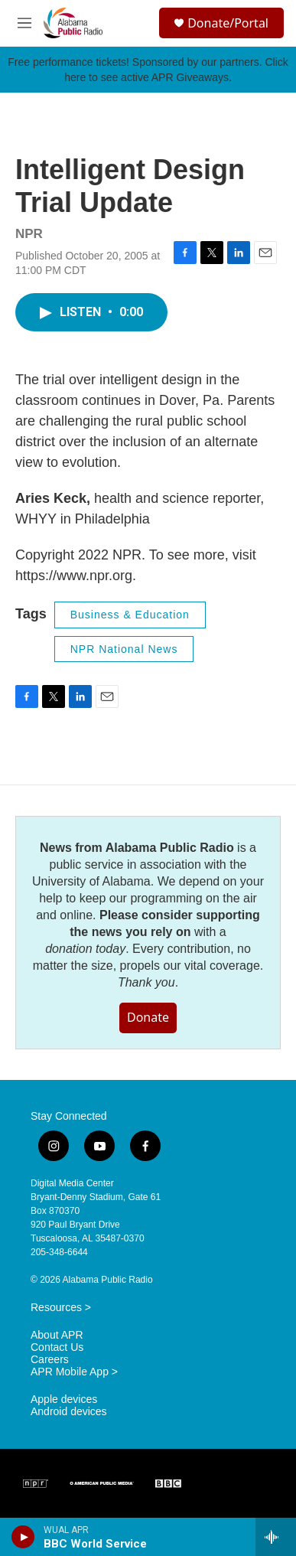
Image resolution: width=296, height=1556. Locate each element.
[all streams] (275, 1537)
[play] (23, 1537)
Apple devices (64, 1399)
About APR (57, 1335)
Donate (148, 1017)
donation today (85, 948)
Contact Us (57, 1347)
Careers (50, 1359)
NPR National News (124, 649)
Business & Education (130, 614)
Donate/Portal (227, 23)
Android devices (69, 1411)
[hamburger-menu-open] (24, 23)
